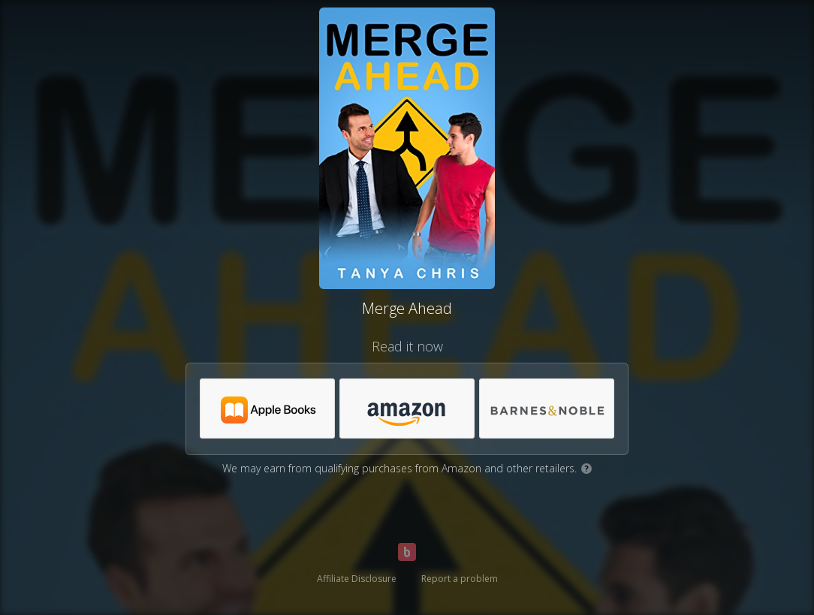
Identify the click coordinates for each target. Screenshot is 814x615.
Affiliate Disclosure (356, 578)
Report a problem (459, 578)
